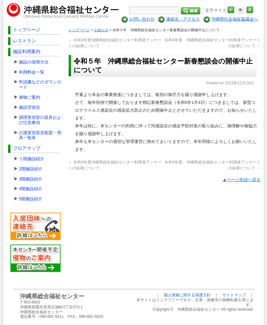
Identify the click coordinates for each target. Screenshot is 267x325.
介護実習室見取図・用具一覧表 (40, 135)
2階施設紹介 (30, 168)
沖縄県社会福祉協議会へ (234, 19)
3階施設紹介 (30, 179)
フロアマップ (26, 148)
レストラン (24, 40)
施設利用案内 (26, 51)
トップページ (26, 29)
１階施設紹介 (31, 158)
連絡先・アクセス (183, 19)
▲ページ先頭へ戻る (241, 179)
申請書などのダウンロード (40, 84)
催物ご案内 (29, 97)
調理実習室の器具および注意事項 (40, 120)
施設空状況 (29, 107)
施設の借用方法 (34, 62)
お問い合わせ (142, 19)
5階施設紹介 (30, 198)
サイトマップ (234, 295)
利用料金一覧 (31, 72)
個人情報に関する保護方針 (187, 295)
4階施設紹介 (30, 188)
